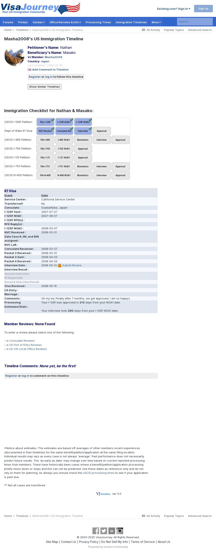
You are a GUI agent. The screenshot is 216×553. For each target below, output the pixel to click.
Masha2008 (53, 57)
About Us (164, 541)
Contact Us (68, 541)
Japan (45, 61)
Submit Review (72, 265)
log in (49, 76)
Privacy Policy (89, 541)
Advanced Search (200, 29)
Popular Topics (174, 29)
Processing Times (98, 22)
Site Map (52, 541)
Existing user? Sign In (173, 8)
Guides (39, 22)
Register (35, 76)
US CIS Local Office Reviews (28, 349)
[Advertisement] (53, 412)
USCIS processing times (98, 472)
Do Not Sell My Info (114, 541)
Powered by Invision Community (108, 546)
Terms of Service (143, 541)
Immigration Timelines (131, 22)
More (156, 22)
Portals (23, 22)
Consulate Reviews (22, 340)
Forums (8, 22)
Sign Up (203, 8)
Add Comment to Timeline (50, 69)
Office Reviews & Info (65, 22)
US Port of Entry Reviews (25, 344)
